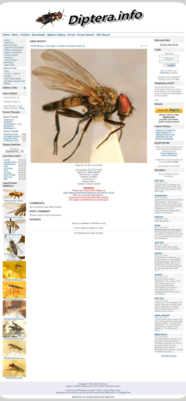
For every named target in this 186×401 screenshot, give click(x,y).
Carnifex (7, 173)
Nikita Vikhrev (93, 172)
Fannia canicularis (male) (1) (71, 46)
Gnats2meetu (161, 195)
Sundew (158, 253)
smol (6, 171)
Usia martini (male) (14, 260)
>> (146, 46)
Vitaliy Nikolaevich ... (165, 132)
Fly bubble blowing (12, 136)
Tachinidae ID (10, 128)
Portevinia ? (9, 120)
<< (142, 46)
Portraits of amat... (12, 134)
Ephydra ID (9, 126)
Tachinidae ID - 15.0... (13, 124)
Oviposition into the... (165, 137)
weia (6, 166)
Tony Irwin (8, 177)
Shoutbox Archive (168, 356)
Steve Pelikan (10, 175)
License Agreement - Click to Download (169, 154)
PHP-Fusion (81, 390)
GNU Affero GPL (107, 392)
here (177, 79)
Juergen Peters (10, 162)
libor (6, 179)
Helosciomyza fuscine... (14, 201)
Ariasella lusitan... (11, 138)
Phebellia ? (8, 122)
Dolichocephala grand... (14, 280)
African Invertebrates (164, 139)
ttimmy (22, 108)
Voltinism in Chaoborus (166, 130)
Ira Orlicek (8, 168)
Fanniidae (50, 46)
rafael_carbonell (162, 315)
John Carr (159, 180)
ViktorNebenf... (10, 164)
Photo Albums (37, 46)
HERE (175, 162)
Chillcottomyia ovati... (14, 378)
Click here (164, 73)
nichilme (159, 275)
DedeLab (159, 217)
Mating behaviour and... (166, 135)
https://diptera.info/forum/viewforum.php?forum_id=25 (88, 193)
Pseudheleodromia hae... (14, 319)
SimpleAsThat (124, 392)
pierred (7, 160)
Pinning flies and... (12, 141)
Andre (157, 225)
